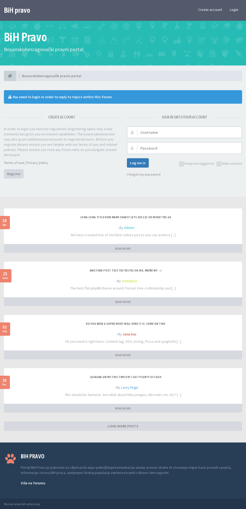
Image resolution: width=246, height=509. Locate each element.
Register (14, 173)
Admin (129, 227)
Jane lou (129, 334)
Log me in (138, 163)
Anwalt (44, 504)
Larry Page (129, 387)
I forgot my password (143, 174)
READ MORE (123, 248)
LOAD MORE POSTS (123, 426)
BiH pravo (17, 10)
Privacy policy (37, 162)
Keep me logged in (196, 164)
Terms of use (14, 162)
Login (234, 9)
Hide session (229, 164)
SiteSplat (129, 281)
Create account (210, 9)
